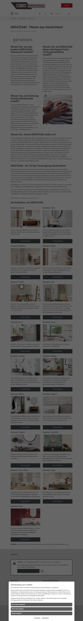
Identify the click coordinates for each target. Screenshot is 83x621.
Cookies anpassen (17, 613)
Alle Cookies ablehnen (18, 609)
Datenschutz (45, 618)
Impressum (37, 618)
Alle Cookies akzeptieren (18, 604)
